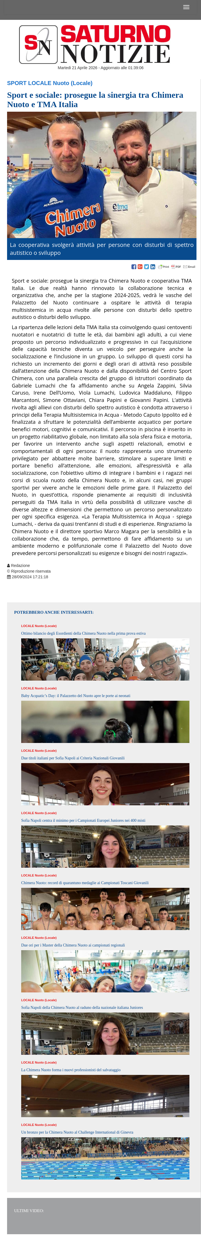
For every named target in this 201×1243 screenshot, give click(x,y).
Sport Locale (29, 83)
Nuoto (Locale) (72, 83)
